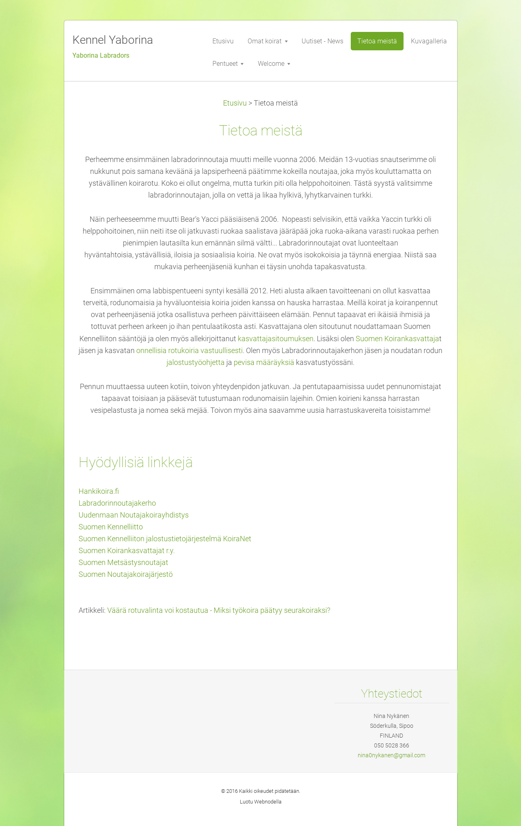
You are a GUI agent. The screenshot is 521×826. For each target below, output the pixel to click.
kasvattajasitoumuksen (276, 339)
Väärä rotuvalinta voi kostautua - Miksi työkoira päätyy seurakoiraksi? (218, 610)
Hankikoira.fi (99, 491)
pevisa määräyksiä (263, 362)
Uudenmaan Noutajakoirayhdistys (134, 515)
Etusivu (235, 103)
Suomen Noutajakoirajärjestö (126, 574)
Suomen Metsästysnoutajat (123, 562)
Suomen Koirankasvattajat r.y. (127, 551)
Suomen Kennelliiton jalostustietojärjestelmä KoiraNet (165, 539)
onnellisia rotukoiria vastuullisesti (189, 351)
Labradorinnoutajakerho (117, 503)
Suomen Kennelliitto (111, 527)
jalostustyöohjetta (196, 362)
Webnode (265, 802)
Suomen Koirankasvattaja (397, 339)
